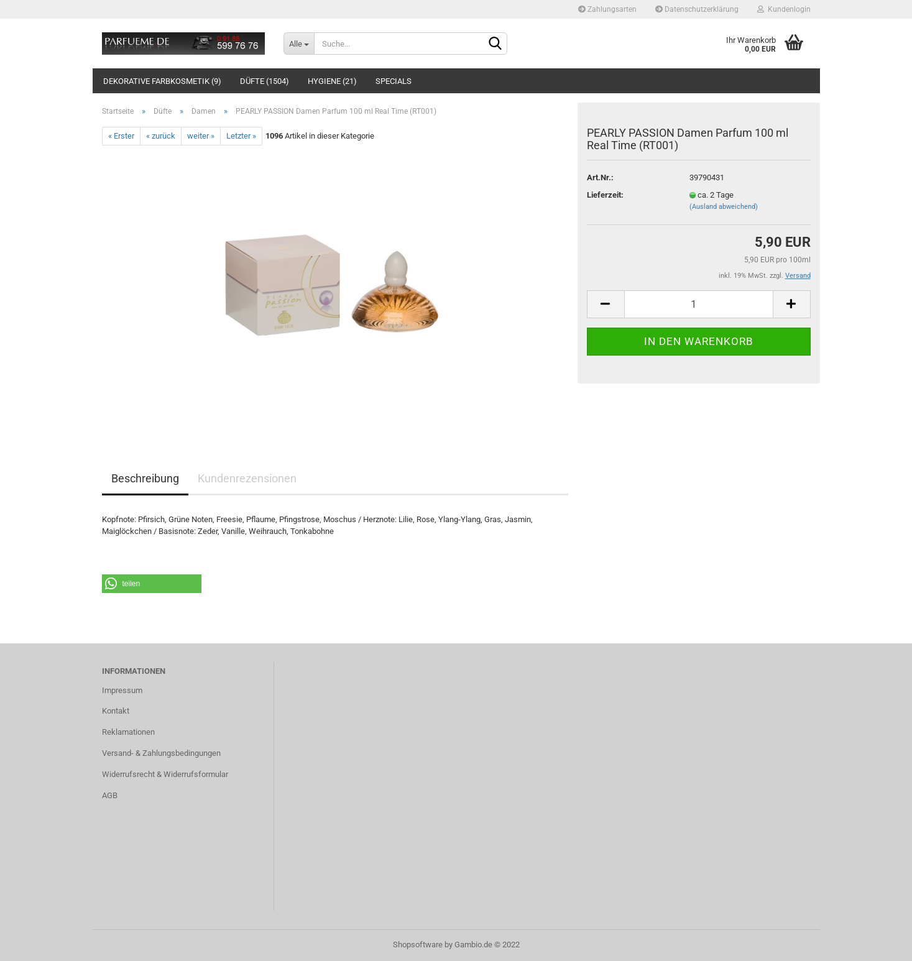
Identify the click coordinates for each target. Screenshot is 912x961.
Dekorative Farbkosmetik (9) (162, 81)
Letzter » (241, 135)
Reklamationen (128, 732)
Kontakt (115, 710)
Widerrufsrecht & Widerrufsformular (165, 774)
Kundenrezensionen (247, 478)
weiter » (200, 135)
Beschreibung (145, 478)
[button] (151, 583)
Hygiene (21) (332, 81)
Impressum (122, 690)
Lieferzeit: (605, 195)
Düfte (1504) (264, 81)
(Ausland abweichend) (723, 207)
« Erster (121, 135)
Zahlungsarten (607, 9)
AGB (109, 795)
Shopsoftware (418, 944)
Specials (393, 81)
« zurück (160, 135)
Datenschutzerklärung (697, 9)
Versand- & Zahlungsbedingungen (161, 753)
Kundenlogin (784, 9)
